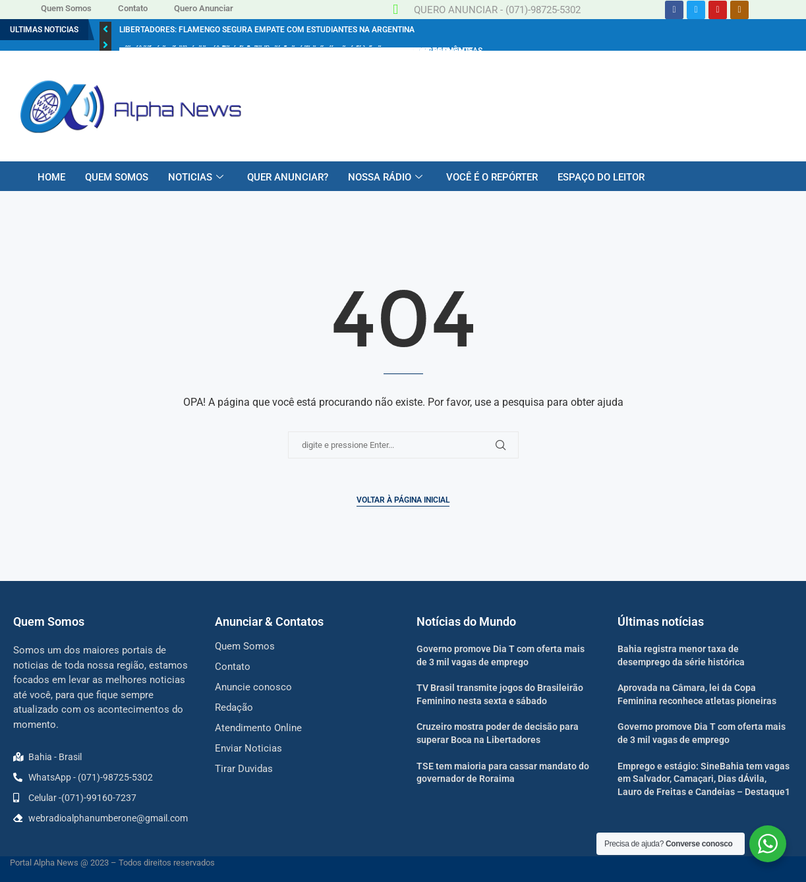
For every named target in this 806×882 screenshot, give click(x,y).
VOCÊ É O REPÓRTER (492, 177)
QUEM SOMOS (116, 177)
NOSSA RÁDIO (385, 177)
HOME (51, 177)
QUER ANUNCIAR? (287, 177)
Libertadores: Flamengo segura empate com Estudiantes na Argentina (267, 29)
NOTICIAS (195, 177)
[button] (105, 30)
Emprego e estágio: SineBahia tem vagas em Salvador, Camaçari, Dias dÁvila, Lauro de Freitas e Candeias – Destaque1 (704, 779)
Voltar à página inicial (403, 500)
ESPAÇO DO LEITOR (601, 177)
